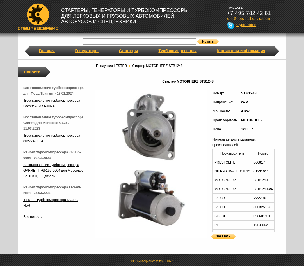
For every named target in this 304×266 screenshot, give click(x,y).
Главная (47, 50)
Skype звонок (246, 25)
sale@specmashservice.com (248, 19)
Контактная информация (241, 50)
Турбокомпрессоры (177, 50)
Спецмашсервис (38, 16)
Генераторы (87, 50)
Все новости (32, 217)
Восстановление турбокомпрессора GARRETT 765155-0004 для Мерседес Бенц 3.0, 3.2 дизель (53, 170)
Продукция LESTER (111, 66)
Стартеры (128, 50)
